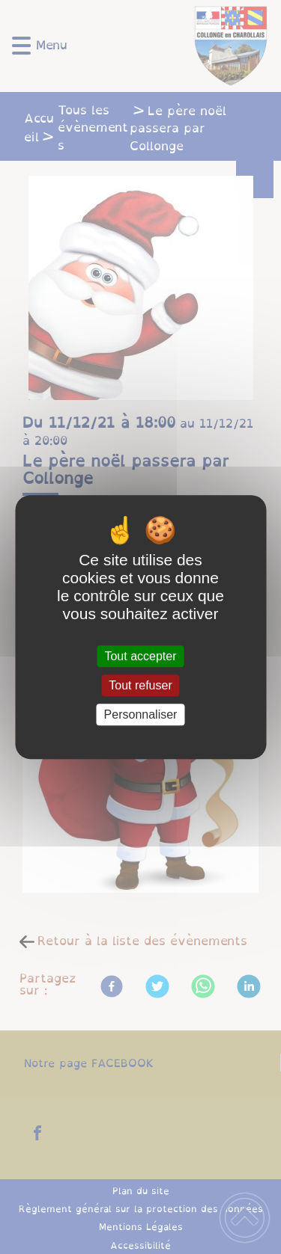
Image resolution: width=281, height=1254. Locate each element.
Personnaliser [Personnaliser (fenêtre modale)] (141, 714)
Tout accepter (140, 656)
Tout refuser (140, 685)
